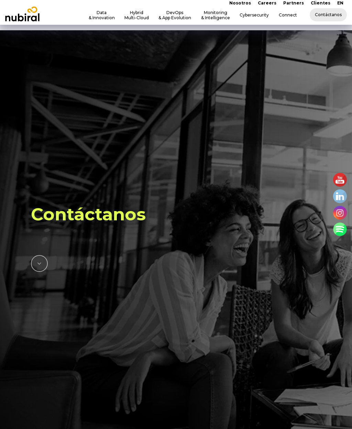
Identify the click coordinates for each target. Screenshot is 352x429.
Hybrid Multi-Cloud (136, 15)
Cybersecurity (254, 15)
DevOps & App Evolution (174, 15)
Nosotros (240, 3)
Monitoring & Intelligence (215, 15)
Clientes (320, 3)
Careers (267, 3)
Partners (293, 3)
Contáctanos (328, 14)
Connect (288, 15)
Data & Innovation (102, 15)
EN (340, 3)
